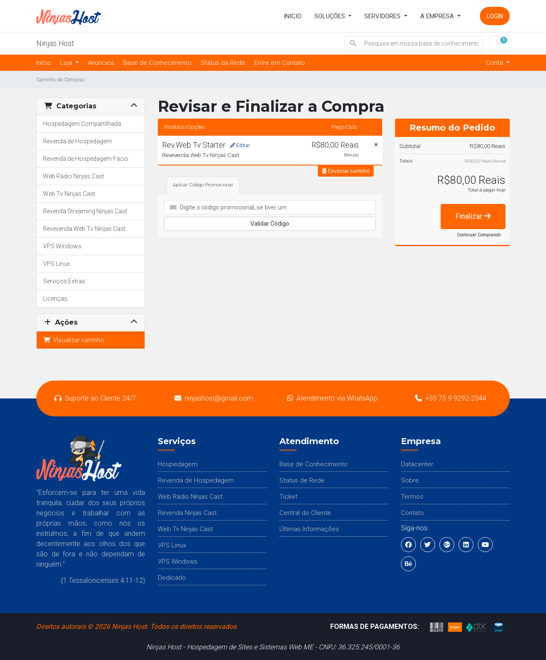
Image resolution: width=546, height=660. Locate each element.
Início (43, 63)
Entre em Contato (279, 63)
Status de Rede (302, 480)
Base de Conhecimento (157, 63)
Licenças (55, 298)
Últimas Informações (309, 529)
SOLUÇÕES (330, 16)
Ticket (288, 496)
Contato (412, 513)
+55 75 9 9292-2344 (450, 398)
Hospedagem (177, 464)
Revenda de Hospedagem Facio (85, 158)
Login (495, 16)
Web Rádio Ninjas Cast (73, 176)
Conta (495, 63)
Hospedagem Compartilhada (82, 123)
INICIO (293, 16)
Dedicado (172, 577)
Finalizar (473, 216)
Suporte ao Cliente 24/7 (95, 398)
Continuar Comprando (479, 235)
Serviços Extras (64, 281)
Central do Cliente (305, 513)
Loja (67, 63)
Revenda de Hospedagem (77, 141)
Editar (240, 145)
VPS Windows (62, 246)
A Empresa (438, 16)
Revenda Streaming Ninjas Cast (85, 211)
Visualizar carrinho (73, 340)
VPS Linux (56, 263)
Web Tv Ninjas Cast (69, 193)
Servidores (383, 16)
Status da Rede (222, 63)
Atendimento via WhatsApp (332, 398)
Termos (412, 496)
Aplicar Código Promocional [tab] (203, 185)
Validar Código (269, 223)
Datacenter (417, 464)
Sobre (410, 480)
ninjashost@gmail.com (213, 398)
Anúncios (101, 63)
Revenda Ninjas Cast (187, 513)
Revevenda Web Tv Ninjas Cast (84, 228)
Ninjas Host (55, 43)
